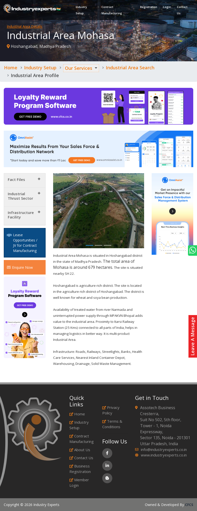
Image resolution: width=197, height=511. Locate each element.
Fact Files (16, 179)
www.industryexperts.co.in (164, 454)
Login (166, 8)
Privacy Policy (111, 410)
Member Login (79, 482)
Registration (147, 8)
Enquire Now (20, 267)
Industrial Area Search (130, 68)
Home (10, 68)
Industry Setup (81, 11)
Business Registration (80, 468)
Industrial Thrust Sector (20, 196)
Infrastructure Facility (21, 214)
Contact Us (181, 11)
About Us (79, 449)
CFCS (189, 504)
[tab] (24, 180)
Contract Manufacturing (111, 11)
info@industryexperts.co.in (164, 449)
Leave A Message (192, 336)
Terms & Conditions (112, 424)
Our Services (78, 68)
